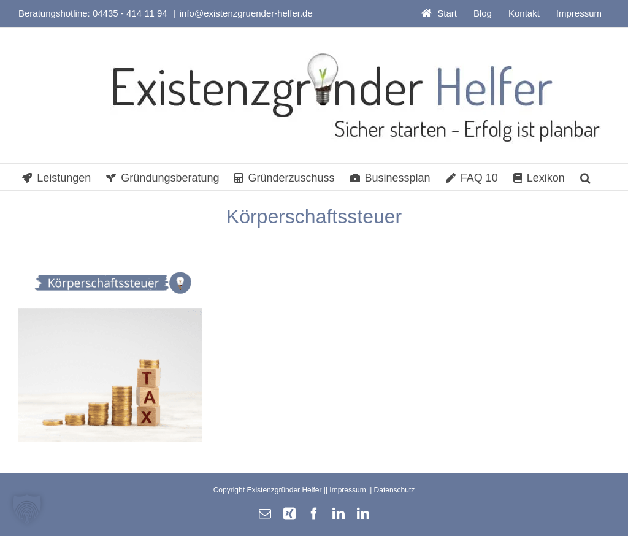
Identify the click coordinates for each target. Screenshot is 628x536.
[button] (585, 177)
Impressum (347, 490)
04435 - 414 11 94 (131, 13)
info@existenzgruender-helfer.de (246, 13)
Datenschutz (394, 490)
